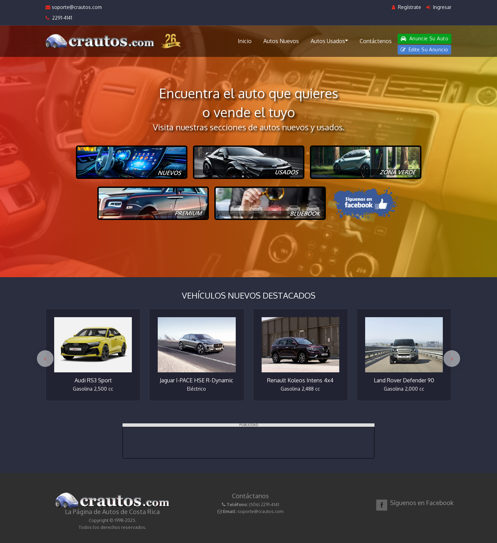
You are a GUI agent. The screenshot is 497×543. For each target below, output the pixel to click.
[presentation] (45, 358)
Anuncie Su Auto (424, 38)
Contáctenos (376, 41)
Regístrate (406, 7)
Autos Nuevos (281, 41)
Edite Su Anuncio (424, 49)
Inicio (245, 41)
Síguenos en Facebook (422, 502)
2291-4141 (59, 18)
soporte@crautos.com (74, 7)
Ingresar (438, 7)
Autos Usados (329, 40)
